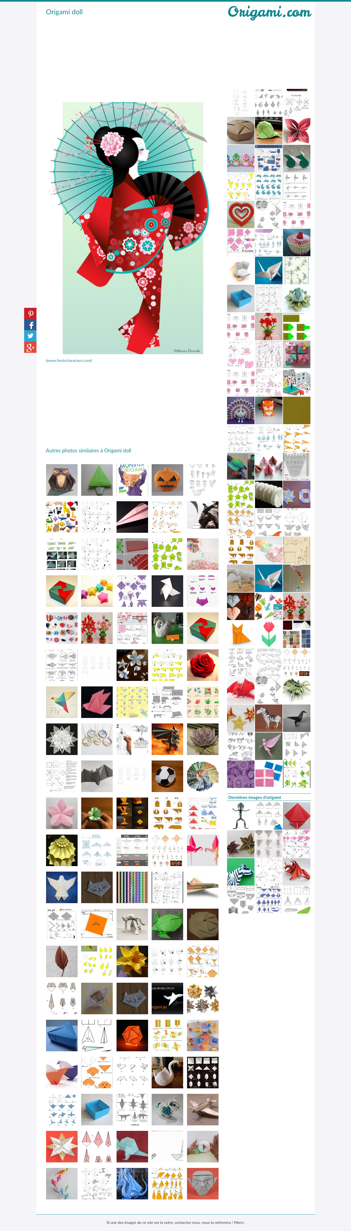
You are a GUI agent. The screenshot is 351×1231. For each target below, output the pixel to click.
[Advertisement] (132, 57)
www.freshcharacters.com (69, 360)
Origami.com (268, 12)
